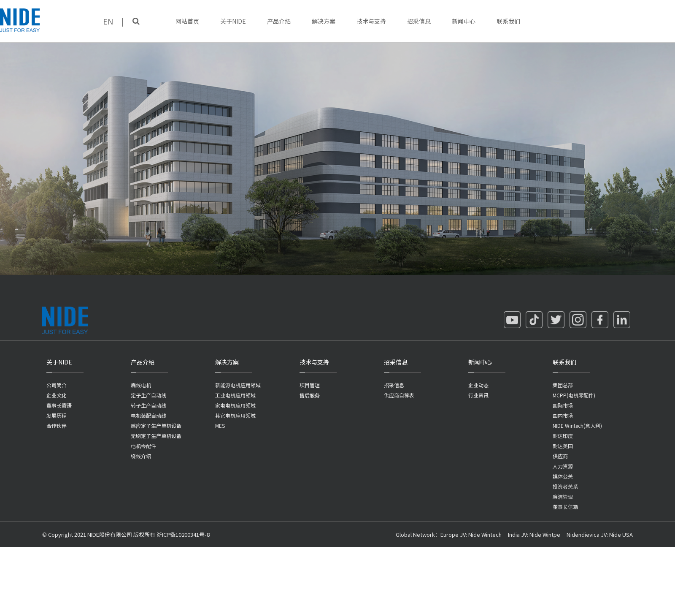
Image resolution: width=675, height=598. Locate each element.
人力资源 (563, 466)
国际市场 (563, 405)
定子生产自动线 (148, 395)
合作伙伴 (56, 425)
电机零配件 (143, 445)
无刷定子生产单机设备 (156, 435)
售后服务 (310, 395)
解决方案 (323, 21)
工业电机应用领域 (235, 395)
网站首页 (187, 21)
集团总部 (563, 385)
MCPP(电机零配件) (574, 395)
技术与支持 (371, 21)
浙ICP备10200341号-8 (183, 534)
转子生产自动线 (148, 405)
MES (220, 425)
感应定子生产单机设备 (156, 425)
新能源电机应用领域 (238, 385)
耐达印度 (563, 435)
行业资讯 (478, 395)
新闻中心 (463, 21)
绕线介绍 (141, 455)
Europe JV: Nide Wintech (471, 534)
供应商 (560, 455)
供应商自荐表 (399, 395)
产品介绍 (279, 21)
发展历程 (56, 415)
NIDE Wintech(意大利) (577, 425)
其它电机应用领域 (235, 415)
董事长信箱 (565, 506)
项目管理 (310, 385)
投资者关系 (565, 486)
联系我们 (508, 21)
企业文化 (56, 395)
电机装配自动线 (148, 415)
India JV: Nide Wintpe (534, 534)
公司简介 (56, 385)
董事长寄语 (59, 405)
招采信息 (419, 21)
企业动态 (478, 385)
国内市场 (563, 415)
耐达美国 (563, 445)
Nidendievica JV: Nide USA (600, 534)
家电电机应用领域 (235, 405)
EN (108, 21)
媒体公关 (563, 476)
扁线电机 (141, 385)
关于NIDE (233, 21)
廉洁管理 (563, 496)
